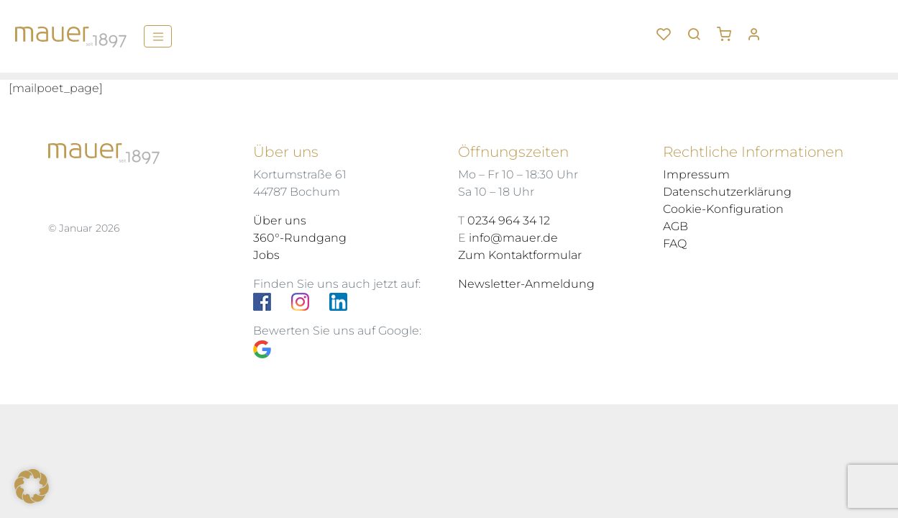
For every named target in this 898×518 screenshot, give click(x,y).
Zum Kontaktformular (520, 255)
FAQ (675, 243)
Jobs (266, 255)
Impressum (696, 174)
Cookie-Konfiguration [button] (723, 209)
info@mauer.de (513, 238)
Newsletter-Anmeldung (526, 284)
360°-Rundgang (300, 238)
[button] (729, 29)
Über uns (279, 220)
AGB (675, 226)
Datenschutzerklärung (727, 192)
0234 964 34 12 (508, 220)
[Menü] (158, 36)
